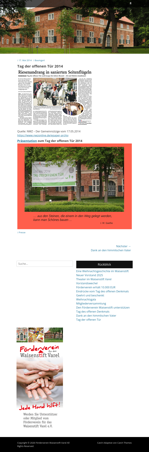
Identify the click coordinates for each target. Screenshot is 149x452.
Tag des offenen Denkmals (92, 311)
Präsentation (27, 141)
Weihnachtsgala (86, 299)
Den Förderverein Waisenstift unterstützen (103, 307)
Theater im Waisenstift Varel (94, 279)
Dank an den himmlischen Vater (96, 315)
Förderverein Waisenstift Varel (51, 442)
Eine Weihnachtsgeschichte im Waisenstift (102, 271)
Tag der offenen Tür (88, 319)
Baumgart (40, 60)
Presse (22, 232)
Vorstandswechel (87, 283)
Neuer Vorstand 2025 (89, 275)
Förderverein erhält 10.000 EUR (95, 287)
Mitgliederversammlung (91, 303)
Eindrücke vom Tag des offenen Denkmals (102, 291)
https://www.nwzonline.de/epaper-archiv (43, 135)
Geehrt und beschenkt (90, 295)
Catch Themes (124, 442)
